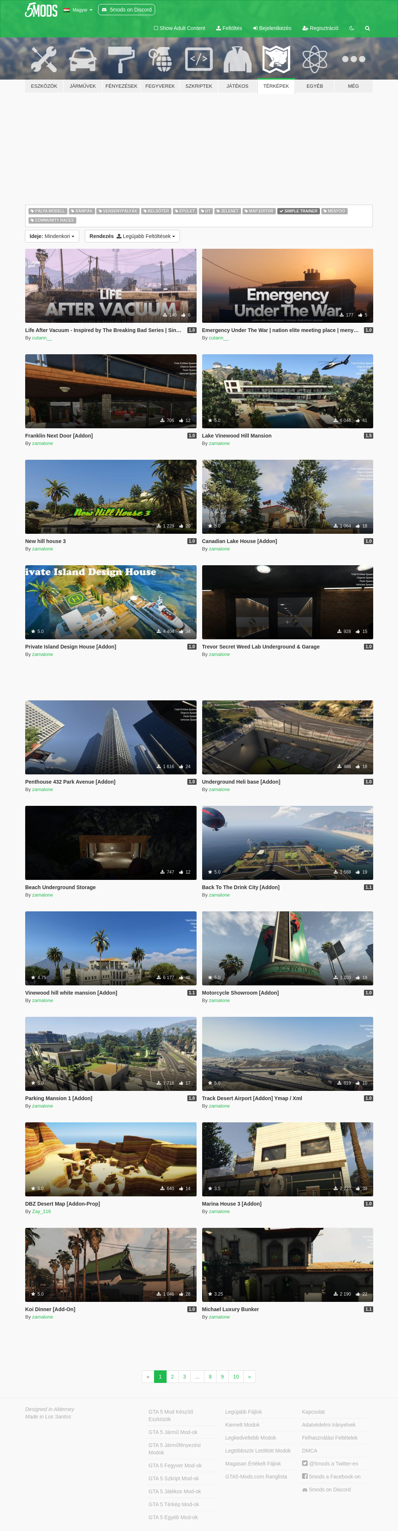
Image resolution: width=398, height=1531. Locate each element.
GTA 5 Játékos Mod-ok (174, 1491)
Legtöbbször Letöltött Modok (258, 1451)
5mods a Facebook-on (331, 1476)
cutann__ (42, 338)
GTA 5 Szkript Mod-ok (173, 1478)
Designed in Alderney (49, 1409)
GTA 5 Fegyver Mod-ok (175, 1465)
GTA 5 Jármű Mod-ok (172, 1432)
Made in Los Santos (48, 1417)
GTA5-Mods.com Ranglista (256, 1477)
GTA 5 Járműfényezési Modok (174, 1448)
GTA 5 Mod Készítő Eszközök (170, 1415)
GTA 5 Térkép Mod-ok (173, 1504)
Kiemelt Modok (242, 1425)
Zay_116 (41, 1211)
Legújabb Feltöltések (132, 236)
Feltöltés (229, 28)
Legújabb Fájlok (243, 1412)
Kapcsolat (313, 1412)
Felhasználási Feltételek (330, 1438)
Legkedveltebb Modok (250, 1438)
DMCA (309, 1451)
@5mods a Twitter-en (330, 1463)
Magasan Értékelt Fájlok (253, 1464)
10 (236, 1377)
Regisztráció (320, 28)
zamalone (42, 443)
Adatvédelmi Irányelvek (329, 1425)
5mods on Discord (326, 1490)
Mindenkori (52, 236)
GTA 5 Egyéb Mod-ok (173, 1517)
